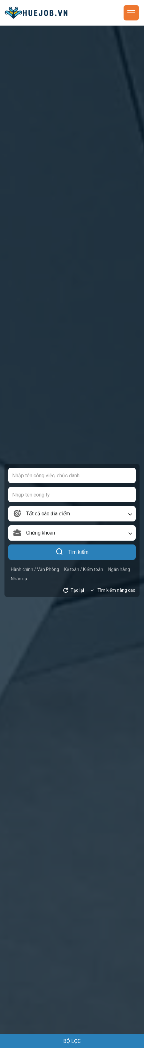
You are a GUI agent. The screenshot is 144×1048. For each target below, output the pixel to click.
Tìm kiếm (72, 552)
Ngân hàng (119, 569)
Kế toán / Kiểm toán (83, 569)
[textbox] (72, 513)
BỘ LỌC (72, 1041)
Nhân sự (19, 578)
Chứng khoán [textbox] (40, 533)
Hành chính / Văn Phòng (35, 569)
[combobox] (72, 513)
